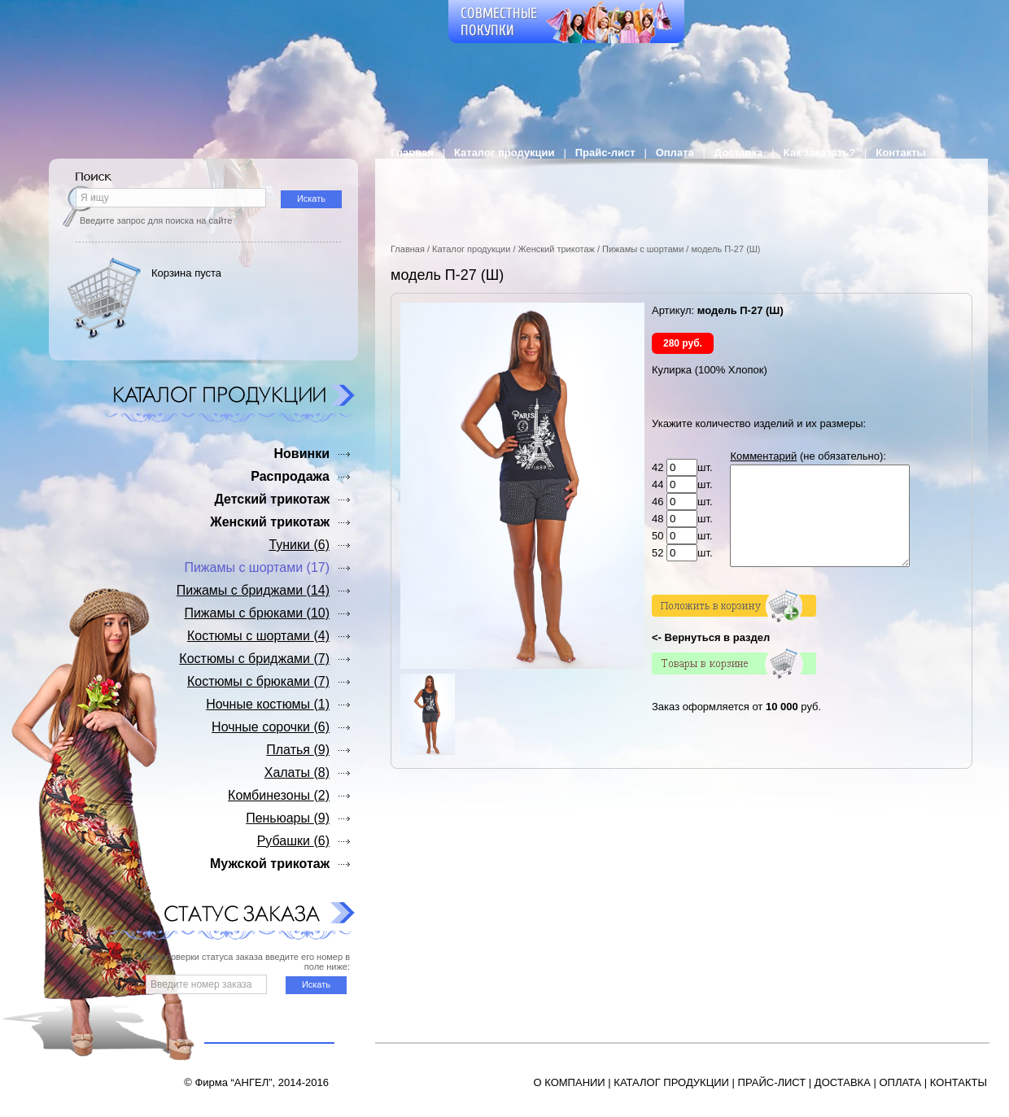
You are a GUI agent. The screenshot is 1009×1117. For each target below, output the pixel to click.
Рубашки (293, 841)
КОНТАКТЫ (958, 1082)
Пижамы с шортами (643, 249)
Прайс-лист (605, 152)
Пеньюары (288, 818)
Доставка (738, 152)
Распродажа (290, 476)
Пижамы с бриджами (253, 590)
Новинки (301, 453)
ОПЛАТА (900, 1082)
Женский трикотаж (556, 249)
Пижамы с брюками (257, 613)
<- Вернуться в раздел (711, 657)
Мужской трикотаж (270, 863)
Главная (412, 152)
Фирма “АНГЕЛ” (233, 1082)
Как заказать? (820, 152)
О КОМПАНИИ (569, 1082)
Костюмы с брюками (258, 681)
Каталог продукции (504, 152)
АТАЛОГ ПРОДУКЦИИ (674, 1082)
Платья (298, 750)
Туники (299, 545)
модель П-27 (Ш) (725, 249)
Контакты (900, 152)
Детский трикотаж (272, 499)
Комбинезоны (279, 795)
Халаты (297, 772)
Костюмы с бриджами (254, 658)
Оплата (675, 152)
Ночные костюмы (268, 704)
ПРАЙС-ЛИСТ (772, 1082)
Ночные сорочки (271, 727)
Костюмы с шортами (258, 636)
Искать (311, 198)
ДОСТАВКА (843, 1082)
